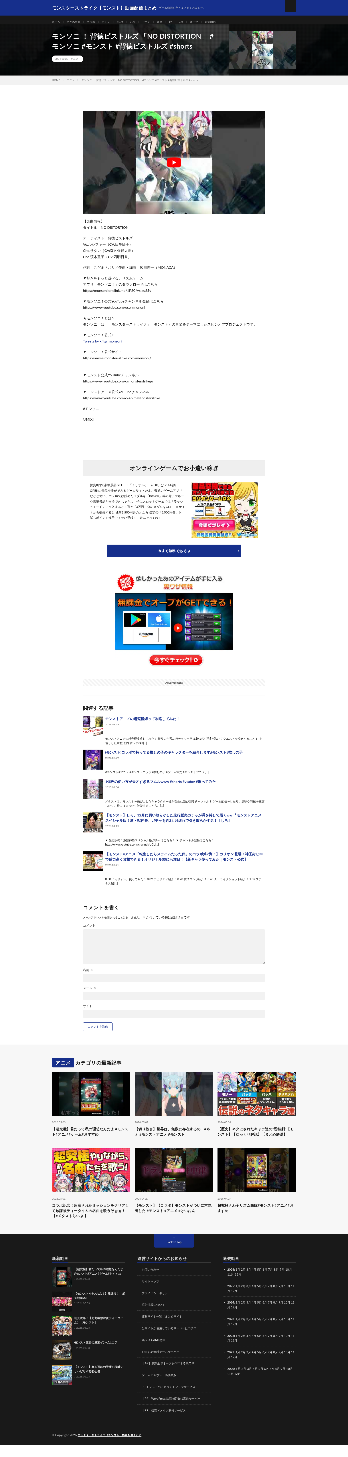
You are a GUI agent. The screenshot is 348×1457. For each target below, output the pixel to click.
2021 (230, 1365)
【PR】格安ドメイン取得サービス (165, 1422)
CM (191, 22)
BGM (126, 22)
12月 (238, 1304)
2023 (230, 1332)
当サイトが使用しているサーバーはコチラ (171, 1341)
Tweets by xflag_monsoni (102, 345)
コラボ (95, 22)
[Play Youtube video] (174, 167)
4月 (255, 1284)
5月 (261, 1284)
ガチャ (111, 22)
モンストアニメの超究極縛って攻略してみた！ (142, 723)
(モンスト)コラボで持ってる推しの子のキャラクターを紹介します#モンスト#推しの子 (174, 756)
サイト (87, 1010)
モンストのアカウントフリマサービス (172, 1399)
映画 (169, 22)
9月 (284, 1300)
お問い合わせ (151, 1284)
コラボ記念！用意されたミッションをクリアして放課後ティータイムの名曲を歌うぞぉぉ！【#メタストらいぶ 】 (91, 1223)
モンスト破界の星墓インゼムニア (95, 1356)
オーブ (205, 22)
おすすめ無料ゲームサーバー (162, 1364)
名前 (88, 974)
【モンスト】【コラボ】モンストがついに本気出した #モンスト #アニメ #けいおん (174, 1220)
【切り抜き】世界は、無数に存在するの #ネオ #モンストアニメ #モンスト (174, 1136)
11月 (230, 1304)
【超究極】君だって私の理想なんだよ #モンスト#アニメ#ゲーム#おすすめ (90, 1136)
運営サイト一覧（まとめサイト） (165, 1330)
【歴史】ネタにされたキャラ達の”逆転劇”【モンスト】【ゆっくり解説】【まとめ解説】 (255, 1139)
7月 (272, 1300)
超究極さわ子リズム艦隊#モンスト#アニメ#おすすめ (255, 1220)
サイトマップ (151, 1295)
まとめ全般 (76, 22)
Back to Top (174, 1256)
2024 (230, 1316)
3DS (140, 22)
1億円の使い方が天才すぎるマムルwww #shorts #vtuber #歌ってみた (160, 786)
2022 (230, 1348)
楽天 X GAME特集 (154, 1353)
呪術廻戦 (223, 22)
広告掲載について (154, 1318)
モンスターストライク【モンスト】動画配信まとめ (112, 1447)
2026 (230, 1284)
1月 (238, 1284)
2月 (244, 1284)
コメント (89, 930)
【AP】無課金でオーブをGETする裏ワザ (170, 1376)
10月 (290, 1300)
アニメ (154, 22)
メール (89, 992)
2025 (230, 1300)
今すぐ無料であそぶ (174, 555)
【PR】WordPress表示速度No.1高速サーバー (173, 1411)
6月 (267, 1300)
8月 (278, 1300)
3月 (249, 1284)
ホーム (56, 22)
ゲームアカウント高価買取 (160, 1387)
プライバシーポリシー (157, 1307)
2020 (230, 1381)
